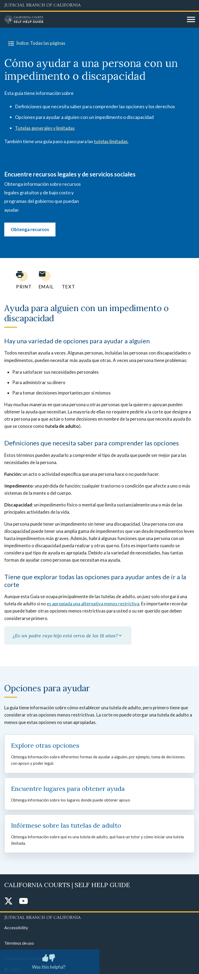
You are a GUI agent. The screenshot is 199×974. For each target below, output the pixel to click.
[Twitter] (8, 901)
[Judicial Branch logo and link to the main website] (99, 5)
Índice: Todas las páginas (35, 43)
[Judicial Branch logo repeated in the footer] (99, 916)
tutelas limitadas (111, 141)
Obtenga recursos (30, 229)
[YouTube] (23, 901)
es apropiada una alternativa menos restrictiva (93, 603)
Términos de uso (19, 942)
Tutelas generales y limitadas (45, 128)
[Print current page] (21, 280)
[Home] (93, 19)
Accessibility (16, 927)
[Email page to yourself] (45, 280)
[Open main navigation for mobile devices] (191, 20)
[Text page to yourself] (67, 280)
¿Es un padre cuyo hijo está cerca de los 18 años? (68, 636)
